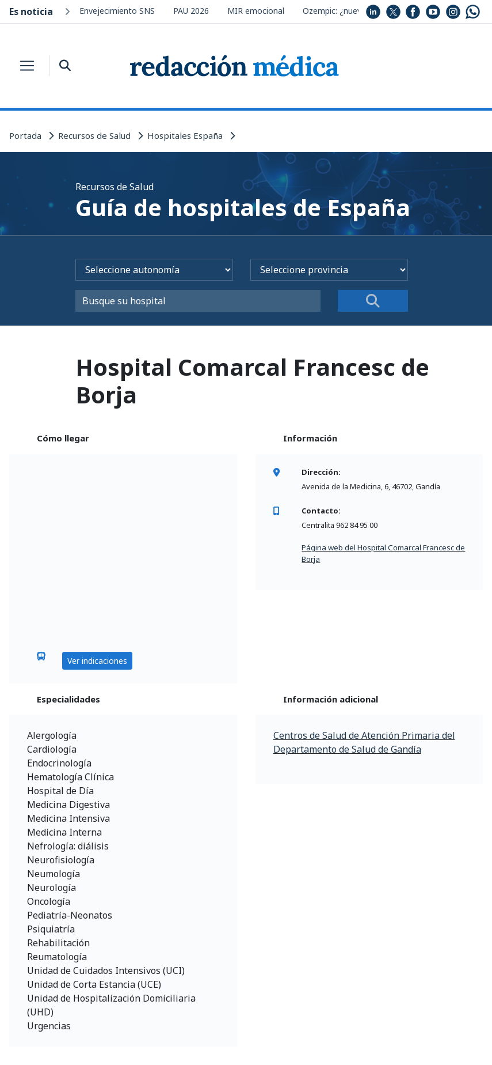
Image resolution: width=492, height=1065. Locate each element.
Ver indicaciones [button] (97, 660)
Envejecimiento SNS (117, 10)
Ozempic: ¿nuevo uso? (345, 10)
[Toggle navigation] (27, 65)
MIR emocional (255, 10)
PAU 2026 (191, 10)
